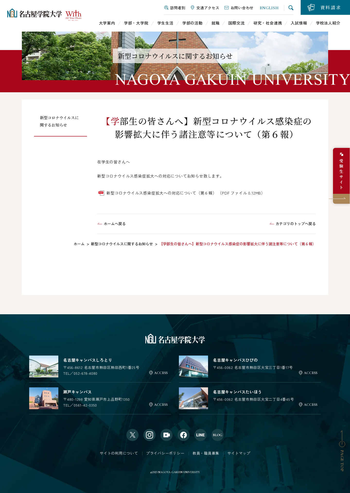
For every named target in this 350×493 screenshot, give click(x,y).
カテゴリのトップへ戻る (296, 223)
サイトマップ (238, 453)
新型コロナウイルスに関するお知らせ (59, 121)
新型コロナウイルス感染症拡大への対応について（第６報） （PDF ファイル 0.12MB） (185, 193)
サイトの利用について (119, 453)
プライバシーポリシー (165, 453)
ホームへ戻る (115, 223)
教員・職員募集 (205, 453)
